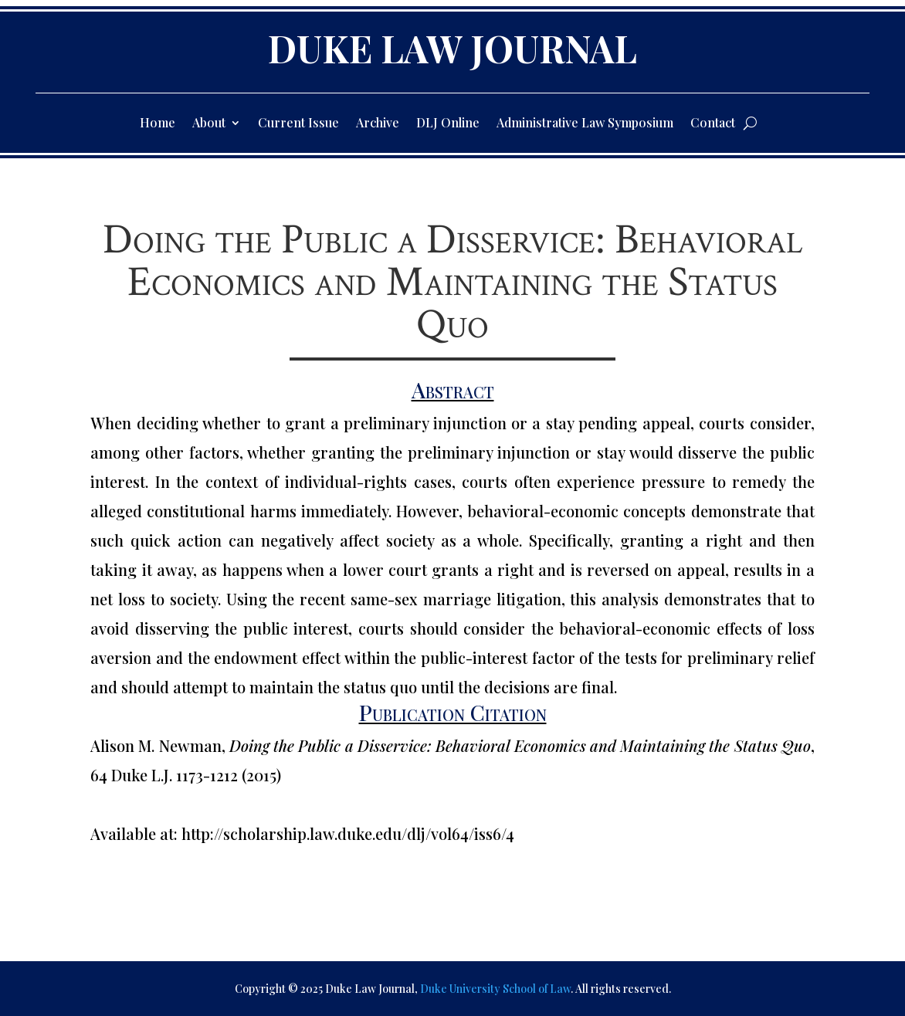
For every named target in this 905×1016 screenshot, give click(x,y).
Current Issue (298, 123)
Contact (712, 123)
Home (157, 123)
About (208, 123)
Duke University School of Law (495, 988)
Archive (377, 123)
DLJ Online (448, 123)
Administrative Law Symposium (585, 123)
